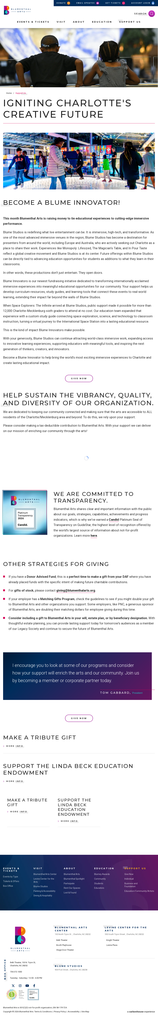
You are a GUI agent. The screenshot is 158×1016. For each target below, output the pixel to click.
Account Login (143, 3)
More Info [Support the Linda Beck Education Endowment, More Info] (14, 781)
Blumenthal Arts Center (45, 874)
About (79, 21)
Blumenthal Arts (72, 874)
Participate (69, 883)
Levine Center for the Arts (44, 880)
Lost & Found (70, 892)
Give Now (79, 378)
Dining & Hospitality (43, 895)
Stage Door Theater (65, 950)
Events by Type (10, 876)
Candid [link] (114, 519)
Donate (64, 3)
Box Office (8, 886)
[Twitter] (13, 986)
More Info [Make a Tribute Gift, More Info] (14, 746)
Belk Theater (61, 940)
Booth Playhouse (63, 945)
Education (102, 21)
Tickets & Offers (11, 881)
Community (100, 879)
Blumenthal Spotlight (74, 879)
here (94, 535)
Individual (129, 879)
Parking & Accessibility (44, 891)
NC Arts (15, 994)
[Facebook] (34, 986)
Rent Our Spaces (72, 888)
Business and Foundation (131, 885)
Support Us (130, 21)
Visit (61, 21)
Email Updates (88, 3)
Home (9, 93)
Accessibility (73, 1011)
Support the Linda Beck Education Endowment (68, 769)
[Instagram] (20, 986)
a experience (141, 1011)
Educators (99, 888)
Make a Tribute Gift (39, 737)
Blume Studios (41, 886)
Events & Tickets (33, 21)
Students (98, 883)
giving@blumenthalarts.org (75, 590)
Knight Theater (112, 940)
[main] (79, 441)
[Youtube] (27, 986)
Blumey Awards (102, 874)
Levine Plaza (111, 945)
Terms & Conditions (43, 1011)
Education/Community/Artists (136, 891)
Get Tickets (116, 3)
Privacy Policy (60, 1011)
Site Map (85, 1011)
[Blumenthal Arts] (20, 951)
